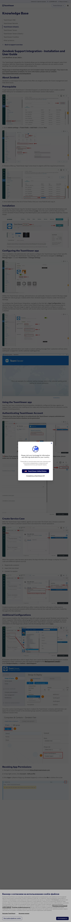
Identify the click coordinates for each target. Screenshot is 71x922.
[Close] (51, 443)
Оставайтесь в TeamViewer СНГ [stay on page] (35, 476)
